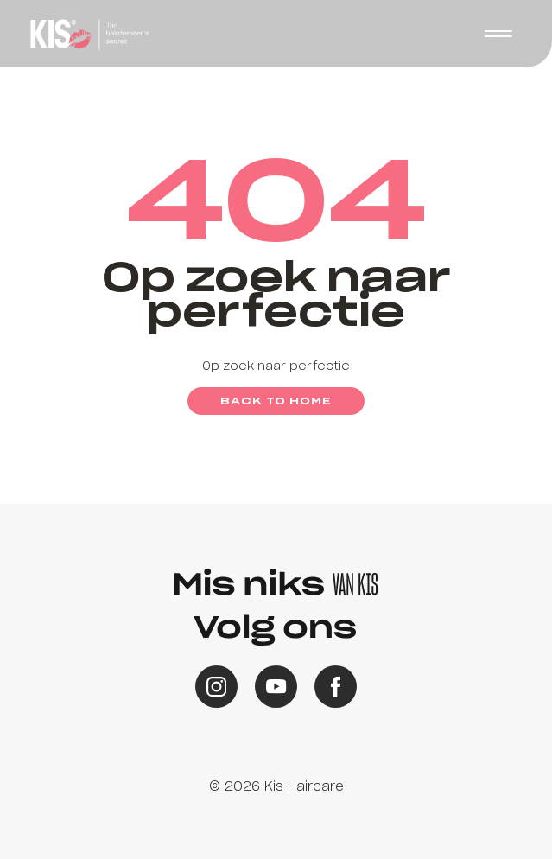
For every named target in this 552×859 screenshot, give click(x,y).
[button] (498, 33)
